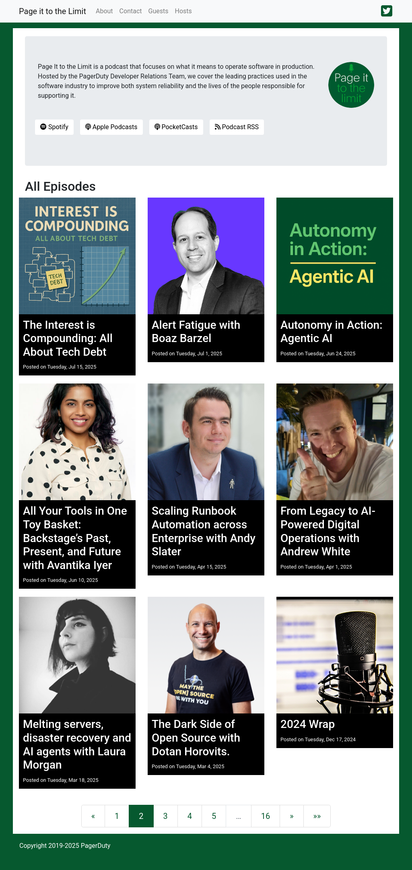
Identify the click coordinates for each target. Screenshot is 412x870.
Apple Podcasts (111, 127)
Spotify (54, 127)
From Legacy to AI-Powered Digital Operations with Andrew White (327, 531)
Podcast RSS (237, 127)
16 (265, 816)
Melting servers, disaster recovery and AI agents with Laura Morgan (77, 744)
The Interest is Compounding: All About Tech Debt (68, 338)
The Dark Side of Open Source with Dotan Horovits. (196, 737)
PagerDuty (96, 845)
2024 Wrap (307, 724)
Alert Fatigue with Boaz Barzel (196, 331)
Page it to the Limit (52, 11)
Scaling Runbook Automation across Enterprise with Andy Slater (203, 531)
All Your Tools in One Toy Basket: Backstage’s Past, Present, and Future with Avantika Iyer (75, 537)
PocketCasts (176, 127)
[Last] (317, 816)
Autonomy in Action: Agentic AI (331, 331)
